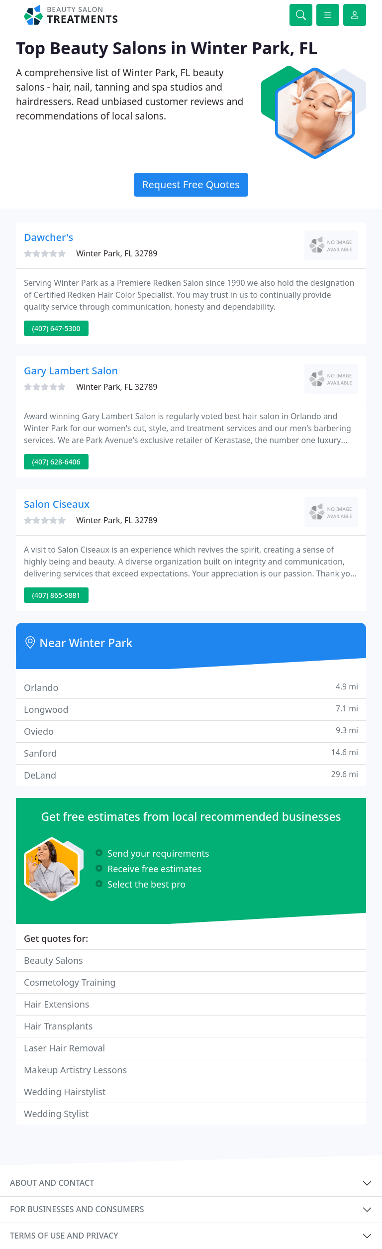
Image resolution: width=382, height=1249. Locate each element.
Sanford (191, 753)
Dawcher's (48, 237)
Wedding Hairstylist (64, 1092)
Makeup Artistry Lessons (75, 1070)
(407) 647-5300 (56, 328)
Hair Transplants (58, 1026)
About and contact (52, 1182)
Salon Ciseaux (57, 504)
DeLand (191, 775)
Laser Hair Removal (64, 1048)
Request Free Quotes (191, 184)
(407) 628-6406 (56, 461)
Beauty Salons (53, 960)
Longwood (191, 709)
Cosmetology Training (70, 982)
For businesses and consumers (77, 1209)
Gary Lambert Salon (71, 370)
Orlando (191, 687)
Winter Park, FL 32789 (116, 253)
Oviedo (191, 731)
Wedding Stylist (56, 1114)
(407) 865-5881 (56, 595)
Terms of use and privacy (64, 1235)
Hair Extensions (56, 1004)
